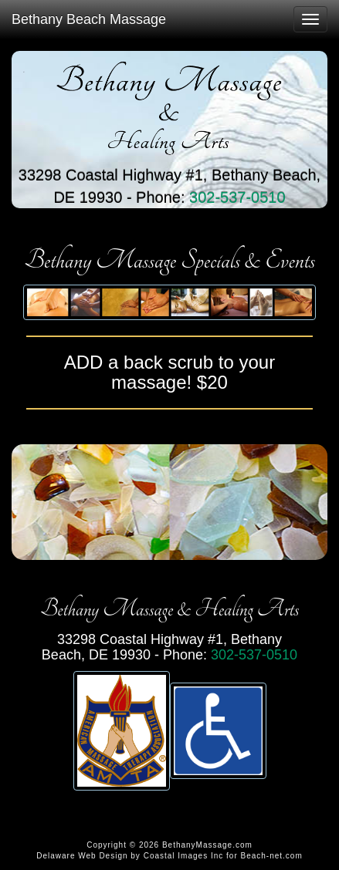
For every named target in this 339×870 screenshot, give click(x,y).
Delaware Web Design (81, 855)
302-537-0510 (237, 197)
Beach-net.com (272, 855)
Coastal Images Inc (184, 855)
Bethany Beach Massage (89, 19)
